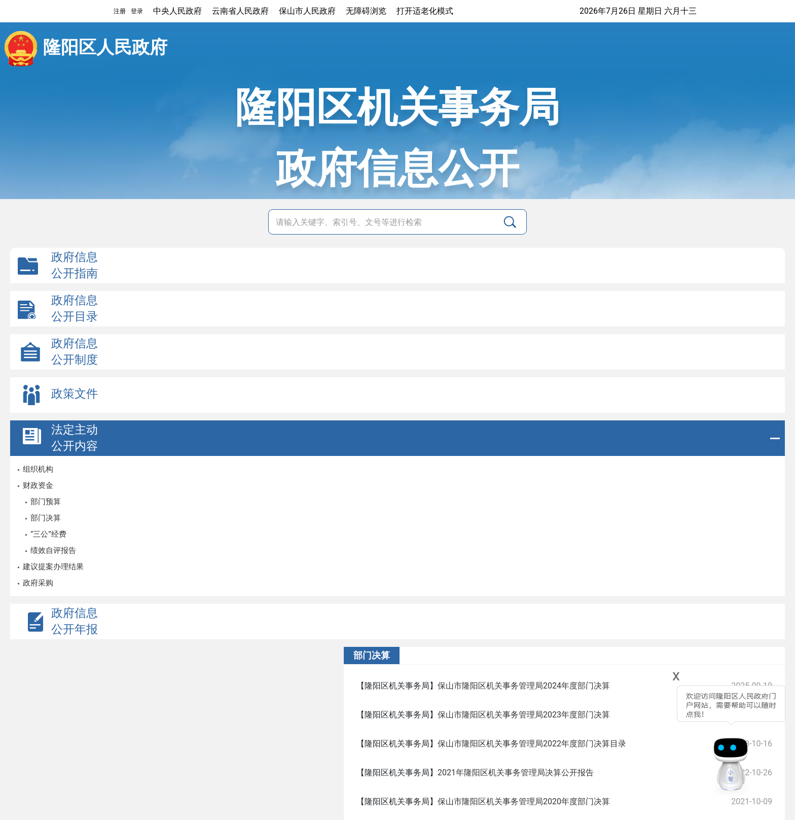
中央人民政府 (177, 11)
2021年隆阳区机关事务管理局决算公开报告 (516, 772)
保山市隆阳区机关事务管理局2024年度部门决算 (524, 686)
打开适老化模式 (424, 11)
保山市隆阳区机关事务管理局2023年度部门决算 (524, 714)
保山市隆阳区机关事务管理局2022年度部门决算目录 (532, 743)
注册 (120, 11)
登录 (137, 11)
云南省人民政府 (240, 11)
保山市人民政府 (307, 11)
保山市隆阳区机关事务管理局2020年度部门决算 (524, 801)
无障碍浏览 (366, 11)
